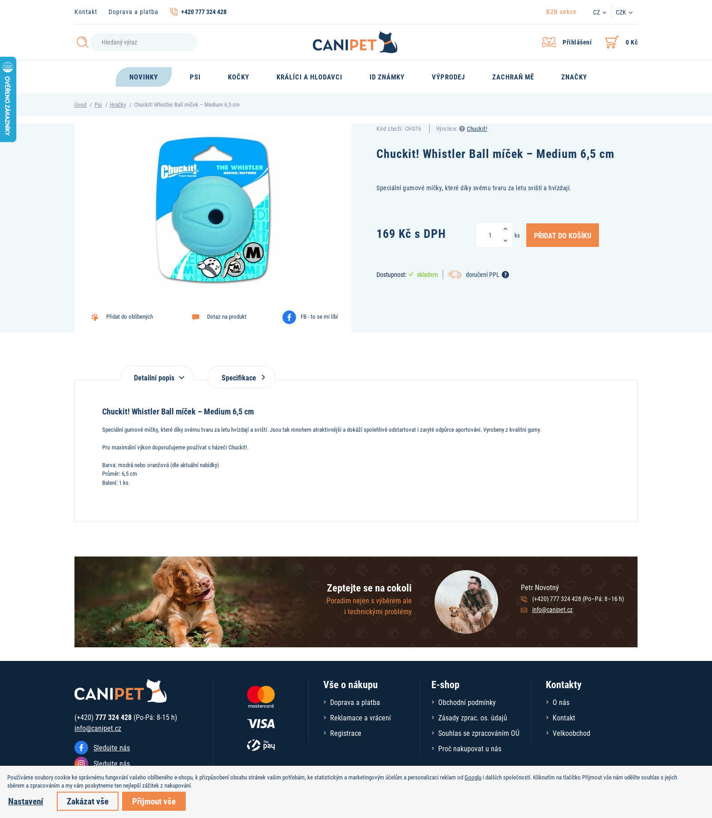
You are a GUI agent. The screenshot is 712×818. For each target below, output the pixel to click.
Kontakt (85, 11)
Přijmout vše (154, 801)
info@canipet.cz (552, 609)
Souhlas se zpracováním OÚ (478, 733)
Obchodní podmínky (467, 702)
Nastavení (25, 801)
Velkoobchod (571, 733)
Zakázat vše (88, 801)
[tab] (157, 373)
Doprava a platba (133, 11)
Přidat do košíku (562, 235)
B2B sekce (561, 11)
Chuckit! (477, 128)
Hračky (118, 104)
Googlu (473, 777)
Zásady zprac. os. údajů (472, 717)
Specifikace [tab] (242, 377)
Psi (98, 104)
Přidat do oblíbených (129, 316)
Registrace (345, 733)
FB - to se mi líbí (319, 316)
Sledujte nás (112, 747)
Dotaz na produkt (227, 316)
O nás (561, 702)
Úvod (80, 104)
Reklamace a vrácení (360, 717)
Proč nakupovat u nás (469, 748)
